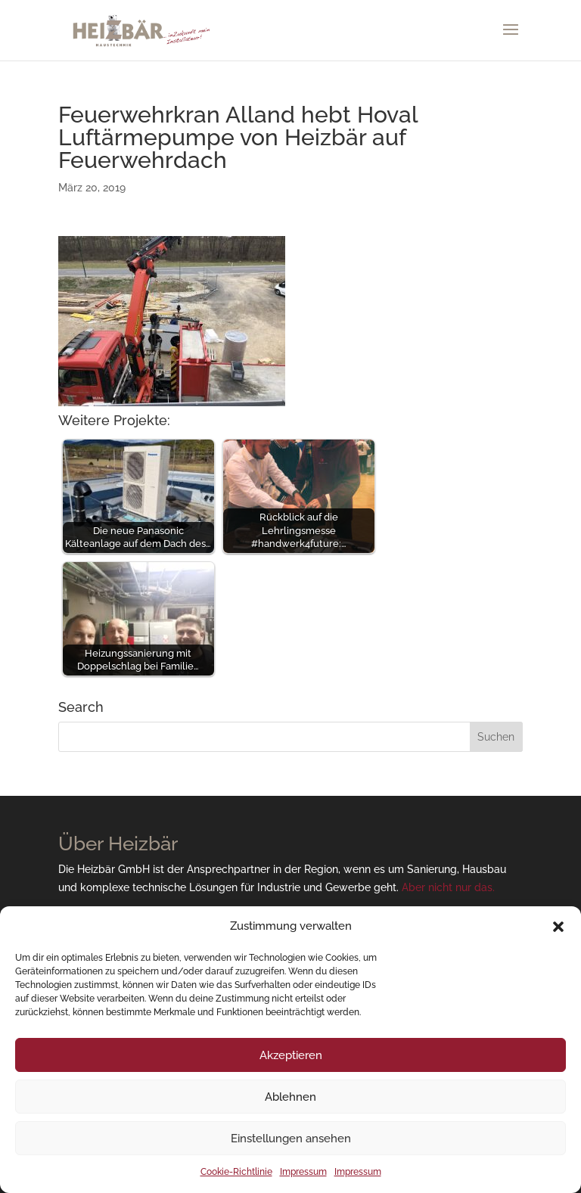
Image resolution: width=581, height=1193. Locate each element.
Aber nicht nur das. (448, 887)
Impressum (303, 1172)
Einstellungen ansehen (291, 1138)
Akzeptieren (290, 1055)
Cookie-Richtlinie (236, 1172)
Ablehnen (290, 1097)
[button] (558, 926)
